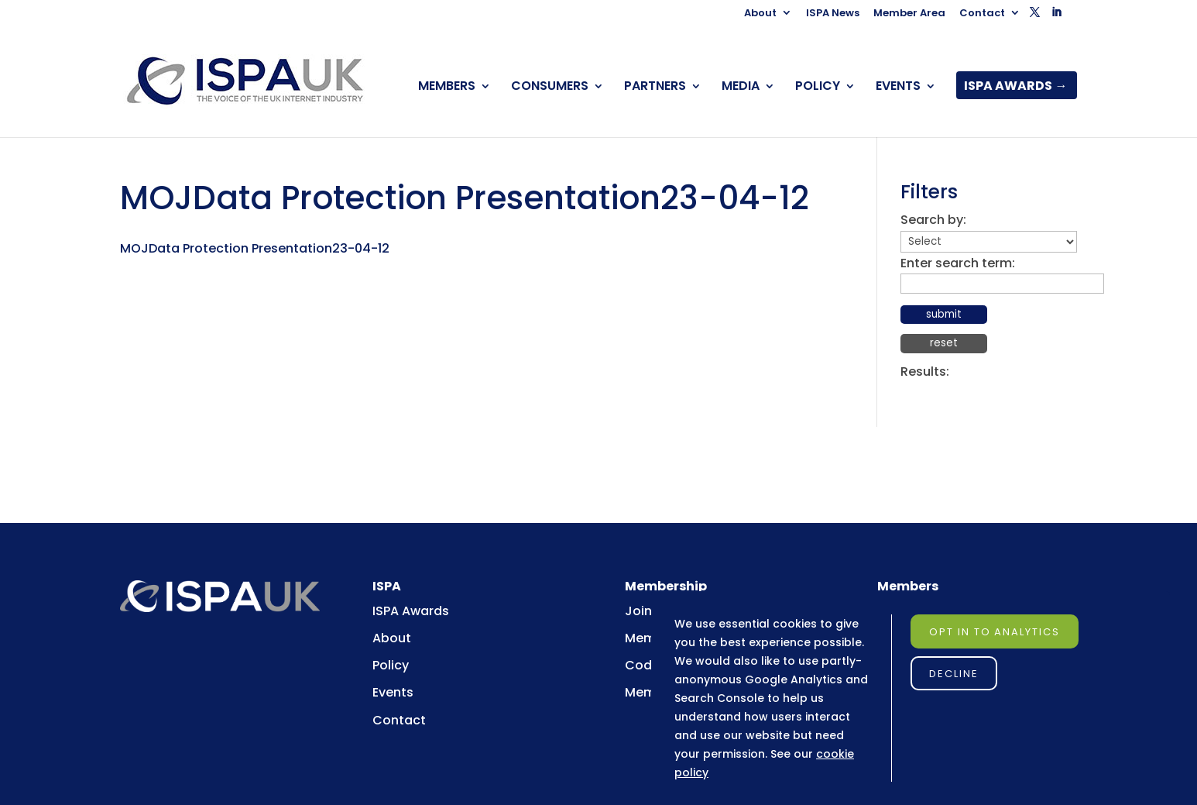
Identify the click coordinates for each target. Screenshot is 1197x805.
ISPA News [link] (832, 14)
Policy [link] (390, 665)
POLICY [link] (817, 88)
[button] (1035, 16)
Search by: (933, 220)
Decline (954, 673)
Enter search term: (957, 263)
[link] (246, 81)
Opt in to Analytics (994, 631)
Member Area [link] (909, 14)
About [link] (760, 14)
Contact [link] (982, 14)
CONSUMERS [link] (549, 88)
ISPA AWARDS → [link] (1015, 88)
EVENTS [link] (898, 88)
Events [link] (392, 692)
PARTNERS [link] (655, 88)
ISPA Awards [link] (410, 611)
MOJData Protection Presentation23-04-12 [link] (254, 248)
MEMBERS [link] (446, 88)
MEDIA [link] (741, 88)
